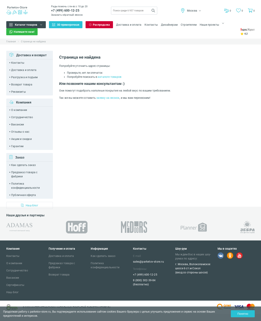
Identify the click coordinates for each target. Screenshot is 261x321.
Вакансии (17, 124)
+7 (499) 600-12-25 (65, 10)
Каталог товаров (26, 24)
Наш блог (29, 205)
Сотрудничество (22, 117)
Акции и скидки (21, 139)
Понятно (242, 313)
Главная (11, 41)
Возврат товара (21, 84)
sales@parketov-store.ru (148, 261)
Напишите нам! (24, 31)
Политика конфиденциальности (25, 185)
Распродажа (101, 24)
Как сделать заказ (23, 165)
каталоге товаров (109, 76)
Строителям (189, 24)
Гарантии (17, 146)
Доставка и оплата (128, 24)
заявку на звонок (107, 97)
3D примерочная (68, 24)
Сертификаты (15, 285)
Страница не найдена (33, 41)
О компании (19, 110)
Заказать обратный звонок (67, 15)
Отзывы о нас (20, 131)
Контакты (151, 24)
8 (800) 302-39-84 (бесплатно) (144, 282)
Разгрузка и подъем (24, 77)
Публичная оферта (23, 195)
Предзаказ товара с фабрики (24, 174)
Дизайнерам (169, 24)
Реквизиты (18, 91)
